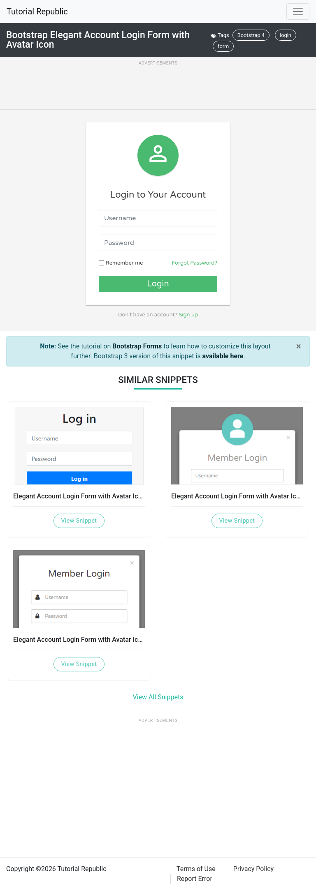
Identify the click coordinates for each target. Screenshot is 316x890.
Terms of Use (196, 869)
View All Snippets (158, 697)
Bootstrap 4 (251, 35)
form (223, 46)
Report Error (194, 879)
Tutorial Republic (37, 11)
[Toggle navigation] (297, 11)
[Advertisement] (158, 87)
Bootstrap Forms (137, 346)
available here (223, 356)
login (285, 35)
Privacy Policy (253, 869)
